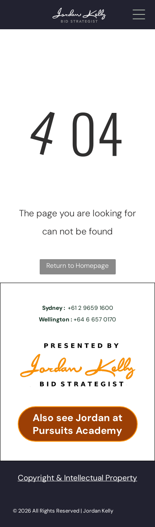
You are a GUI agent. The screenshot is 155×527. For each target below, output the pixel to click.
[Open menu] (139, 14)
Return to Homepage (77, 265)
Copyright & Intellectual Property (77, 478)
